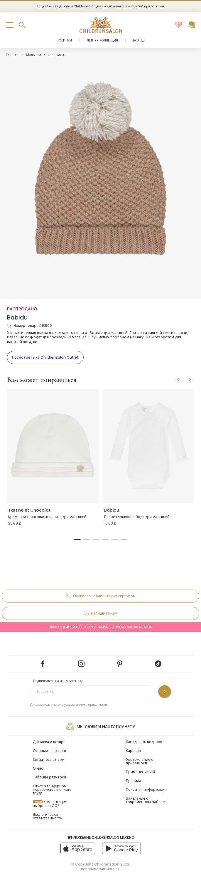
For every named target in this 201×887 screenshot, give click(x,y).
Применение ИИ (140, 771)
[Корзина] (191, 25)
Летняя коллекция (102, 40)
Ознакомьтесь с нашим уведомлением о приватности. (69, 705)
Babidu (17, 317)
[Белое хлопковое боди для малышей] (148, 446)
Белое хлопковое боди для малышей (137, 517)
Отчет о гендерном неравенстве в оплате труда (52, 789)
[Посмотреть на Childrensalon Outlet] (45, 357)
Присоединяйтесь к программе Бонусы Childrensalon (101, 627)
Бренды (139, 40)
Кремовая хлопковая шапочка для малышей (47, 517)
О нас (38, 768)
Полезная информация (146, 789)
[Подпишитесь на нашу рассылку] (164, 691)
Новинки (64, 40)
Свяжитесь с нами (49, 759)
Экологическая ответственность (47, 816)
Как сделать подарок (144, 741)
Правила (133, 780)
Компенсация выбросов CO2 (50, 803)
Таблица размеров (49, 777)
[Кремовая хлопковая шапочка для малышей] (52, 446)
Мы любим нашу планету (100, 726)
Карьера (133, 750)
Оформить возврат (49, 750)
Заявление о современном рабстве (146, 800)
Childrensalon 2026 (111, 864)
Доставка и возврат (50, 741)
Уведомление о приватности (139, 761)
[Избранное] (178, 25)
